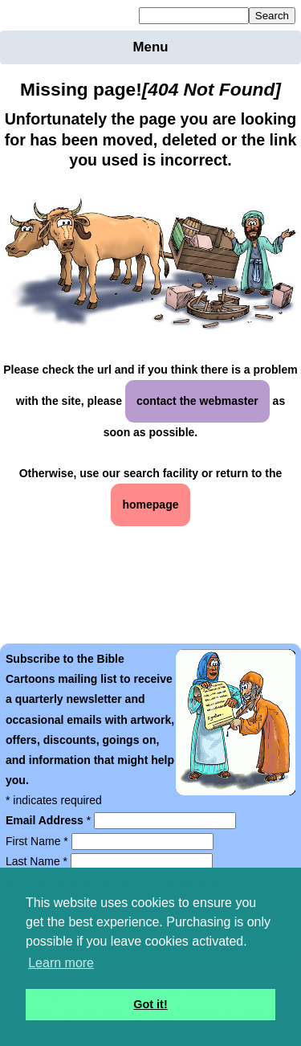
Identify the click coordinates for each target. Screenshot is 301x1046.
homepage (150, 504)
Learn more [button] (61, 963)
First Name (38, 841)
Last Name (38, 861)
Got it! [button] (150, 1004)
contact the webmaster (197, 400)
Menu (151, 47)
